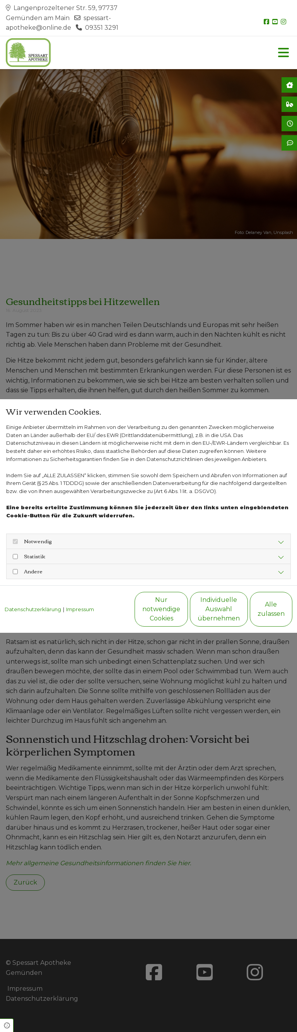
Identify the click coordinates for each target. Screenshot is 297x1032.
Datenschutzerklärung (33, 592)
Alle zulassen (256, 613)
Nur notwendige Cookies (110, 613)
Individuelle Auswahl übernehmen (183, 613)
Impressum (80, 592)
